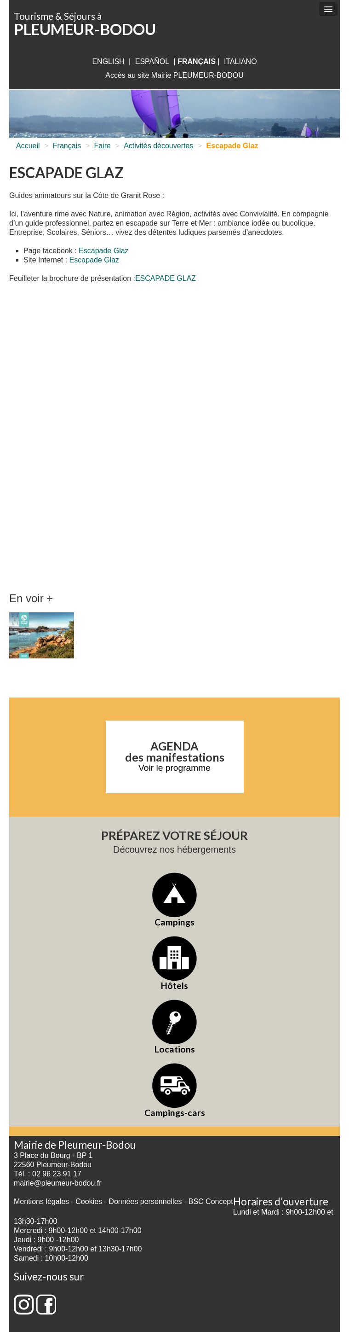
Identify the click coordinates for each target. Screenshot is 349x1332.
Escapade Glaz (104, 251)
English (108, 61)
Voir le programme (174, 768)
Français (67, 146)
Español (152, 61)
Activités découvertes (158, 146)
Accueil (28, 146)
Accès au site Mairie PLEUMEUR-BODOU (174, 75)
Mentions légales (41, 1201)
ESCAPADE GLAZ (165, 278)
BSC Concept (211, 1201)
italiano (240, 61)
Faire (102, 146)
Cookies (88, 1201)
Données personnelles (145, 1201)
